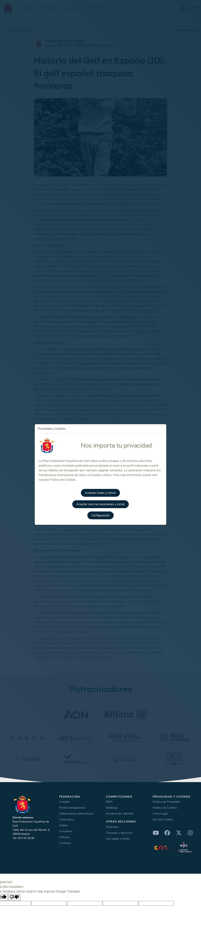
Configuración (100, 514)
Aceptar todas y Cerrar (100, 492)
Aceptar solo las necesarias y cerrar (100, 503)
